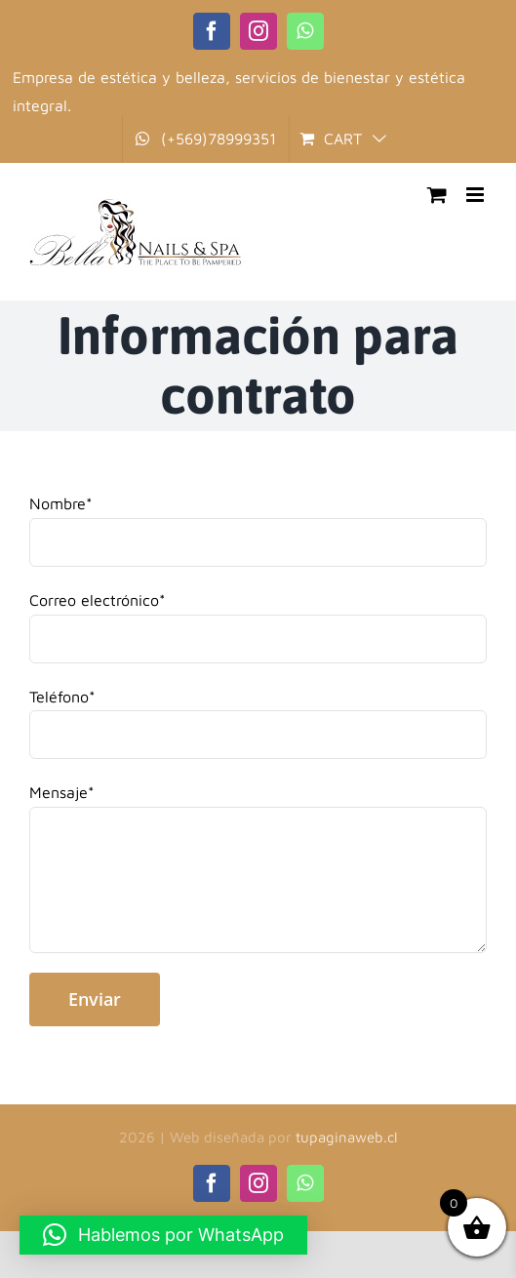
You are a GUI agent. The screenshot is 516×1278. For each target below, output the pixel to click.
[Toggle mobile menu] (476, 194)
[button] (163, 1235)
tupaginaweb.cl (346, 1137)
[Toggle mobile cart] (437, 194)
